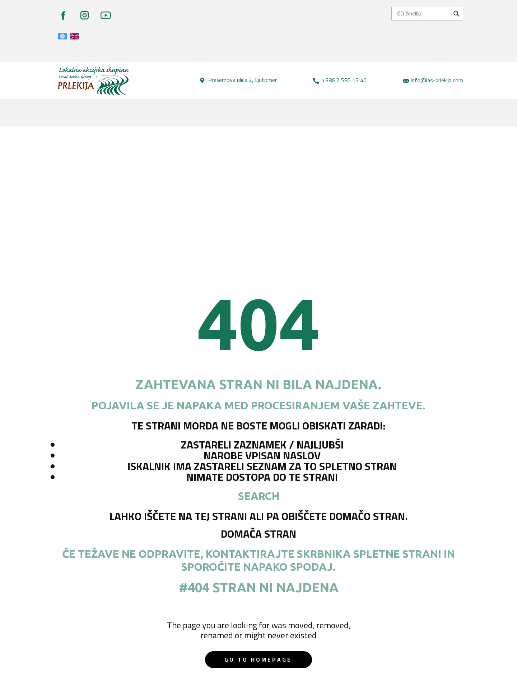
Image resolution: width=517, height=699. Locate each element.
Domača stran (258, 533)
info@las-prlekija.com (433, 80)
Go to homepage (258, 659)
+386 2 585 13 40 (340, 80)
